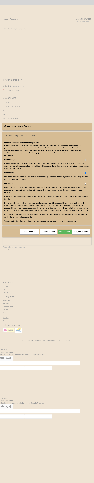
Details (24, 156)
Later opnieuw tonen (30, 253)
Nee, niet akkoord (81, 253)
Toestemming (12, 156)
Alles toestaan (64, 253)
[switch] (85, 181)
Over (33, 156)
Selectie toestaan (48, 253)
